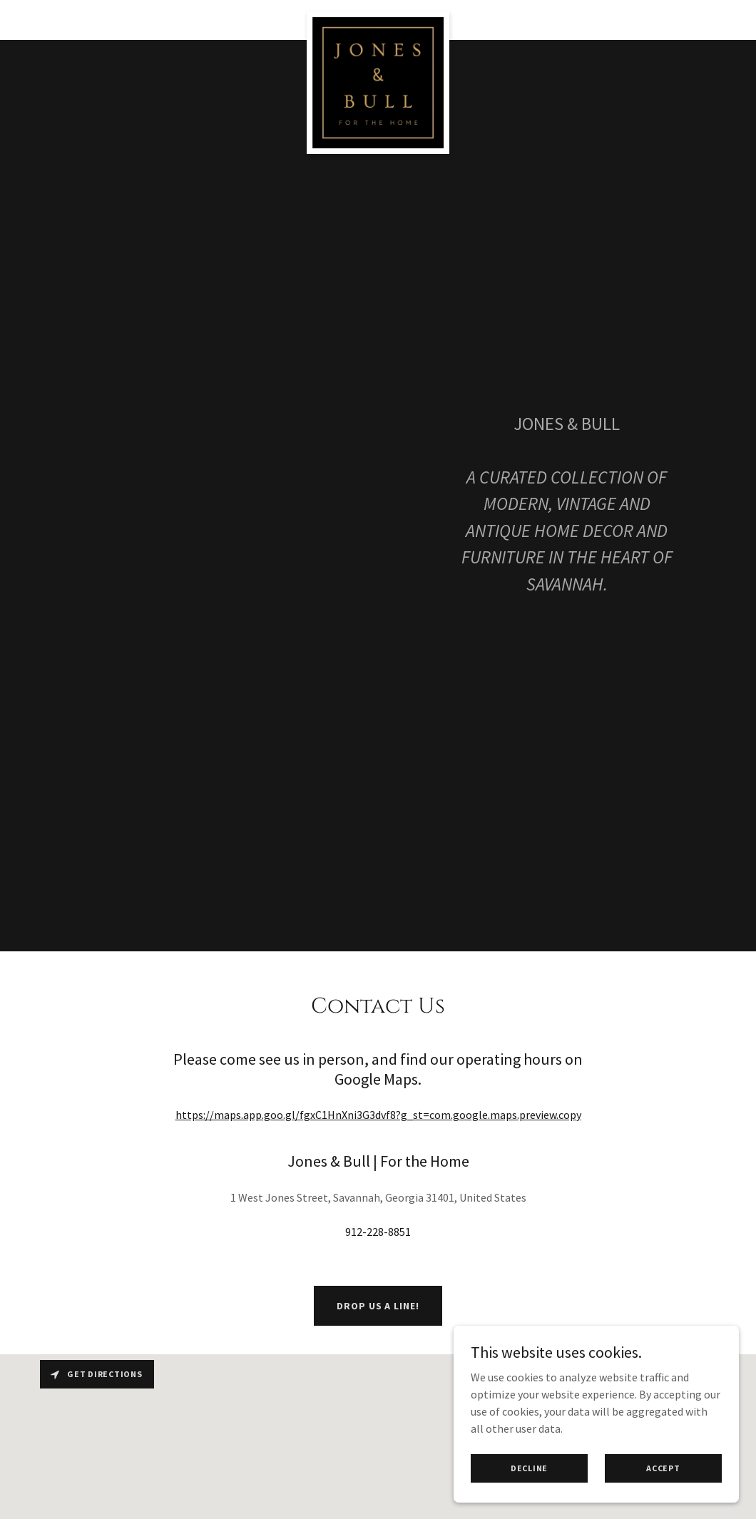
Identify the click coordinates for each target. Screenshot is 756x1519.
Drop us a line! (378, 1305)
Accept (663, 1468)
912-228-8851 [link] (378, 1231)
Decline (529, 1468)
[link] (378, 17)
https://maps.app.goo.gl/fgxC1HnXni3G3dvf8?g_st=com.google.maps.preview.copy (378, 1115)
